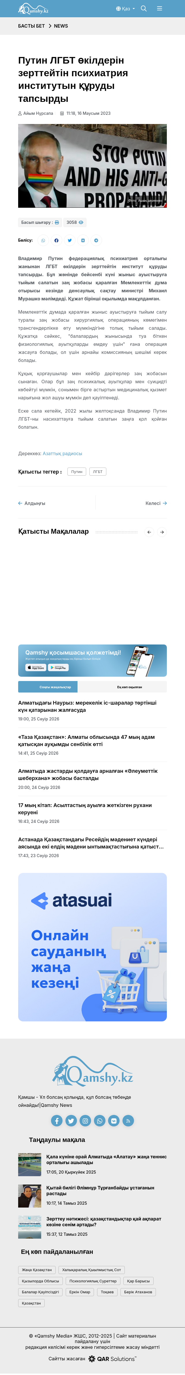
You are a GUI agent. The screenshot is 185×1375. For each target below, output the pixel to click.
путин (76, 473)
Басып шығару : (40, 222)
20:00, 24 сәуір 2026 (39, 788)
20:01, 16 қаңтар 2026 (118, 625)
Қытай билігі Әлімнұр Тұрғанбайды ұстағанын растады (100, 1192)
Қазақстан (31, 1304)
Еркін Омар (79, 1293)
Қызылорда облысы (40, 1282)
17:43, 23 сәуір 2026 (38, 857)
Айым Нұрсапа (35, 113)
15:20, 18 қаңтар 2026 (40, 618)
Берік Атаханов (138, 1293)
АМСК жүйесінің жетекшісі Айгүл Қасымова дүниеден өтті (51, 600)
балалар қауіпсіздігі (40, 1293)
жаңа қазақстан (37, 1271)
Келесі (156, 505)
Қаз (123, 9)
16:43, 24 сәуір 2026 (38, 822)
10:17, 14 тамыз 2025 (66, 1204)
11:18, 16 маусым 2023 (87, 113)
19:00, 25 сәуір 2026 (38, 720)
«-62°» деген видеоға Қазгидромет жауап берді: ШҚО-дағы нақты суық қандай (131, 604)
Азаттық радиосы (62, 455)
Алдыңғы (31, 505)
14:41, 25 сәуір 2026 (38, 754)
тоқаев (107, 1293)
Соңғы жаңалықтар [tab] (55, 688)
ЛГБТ (98, 473)
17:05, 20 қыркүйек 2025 (71, 1173)
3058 (75, 222)
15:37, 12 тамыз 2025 (67, 1235)
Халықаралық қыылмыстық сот (91, 1271)
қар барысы (138, 1282)
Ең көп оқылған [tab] (129, 688)
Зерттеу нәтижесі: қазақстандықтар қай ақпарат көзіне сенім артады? (103, 1223)
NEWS (61, 26)
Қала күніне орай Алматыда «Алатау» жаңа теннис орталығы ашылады (106, 1161)
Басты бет (31, 26)
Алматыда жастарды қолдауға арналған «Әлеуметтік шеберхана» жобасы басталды (88, 776)
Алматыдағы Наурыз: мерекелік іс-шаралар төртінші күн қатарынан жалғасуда (87, 707)
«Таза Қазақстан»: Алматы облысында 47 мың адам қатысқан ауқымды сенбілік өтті (86, 742)
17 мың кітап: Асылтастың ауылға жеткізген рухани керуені (85, 810)
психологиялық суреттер (92, 1282)
